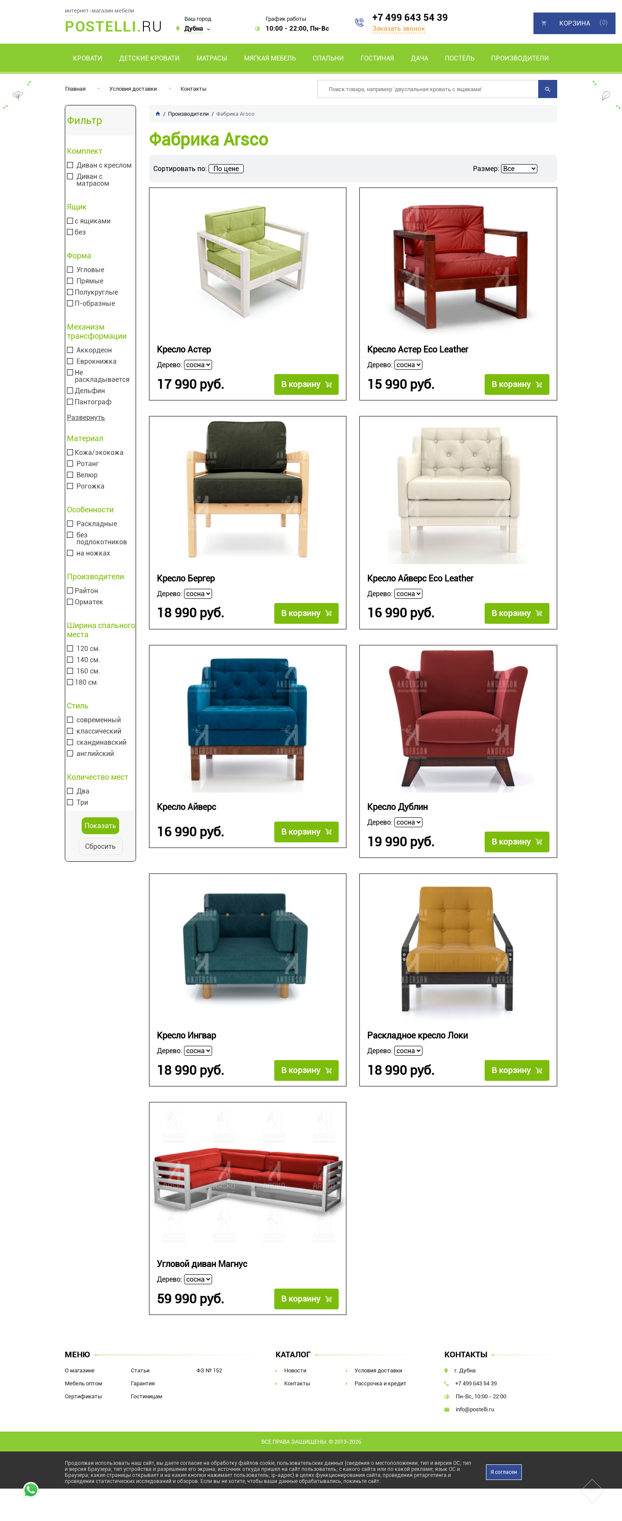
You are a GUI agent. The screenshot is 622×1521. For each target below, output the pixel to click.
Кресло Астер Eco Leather (417, 350)
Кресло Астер (184, 350)
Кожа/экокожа (99, 452)
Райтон (86, 590)
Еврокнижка (96, 361)
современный (98, 720)
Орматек (89, 602)
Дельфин (90, 390)
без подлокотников (101, 539)
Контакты (193, 89)
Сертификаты (83, 1396)
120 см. (88, 648)
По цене (226, 169)
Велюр (87, 475)
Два (82, 791)
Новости (295, 1370)
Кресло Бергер (186, 579)
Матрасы (212, 58)
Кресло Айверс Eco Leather (420, 579)
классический (98, 731)
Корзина (574, 23)
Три (82, 802)
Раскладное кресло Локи (417, 1036)
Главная (75, 89)
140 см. (88, 660)
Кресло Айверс (186, 807)
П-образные (95, 303)
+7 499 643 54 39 (410, 17)
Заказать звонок (398, 28)
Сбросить (100, 846)
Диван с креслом (104, 165)
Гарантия (143, 1383)
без (80, 232)
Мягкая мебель (270, 58)
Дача (419, 58)
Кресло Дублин (397, 807)
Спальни (328, 58)
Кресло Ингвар (186, 1036)
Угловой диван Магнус (202, 1264)
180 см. (86, 682)
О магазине (80, 1370)
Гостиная (377, 58)
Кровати (87, 58)
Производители (520, 58)
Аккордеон (94, 350)
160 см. (88, 671)
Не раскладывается (102, 376)
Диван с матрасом (92, 180)
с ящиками (93, 221)
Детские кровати (149, 58)
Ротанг (87, 463)
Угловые (90, 270)
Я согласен (504, 1472)
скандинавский (101, 742)
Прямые (89, 281)
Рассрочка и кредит (380, 1383)
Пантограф (93, 402)
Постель (459, 58)
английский (95, 753)
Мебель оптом (83, 1383)
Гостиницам (146, 1396)
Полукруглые (96, 292)
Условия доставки (133, 89)
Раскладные (96, 524)
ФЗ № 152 (209, 1370)
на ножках (93, 553)
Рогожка (90, 486)
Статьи (140, 1370)
